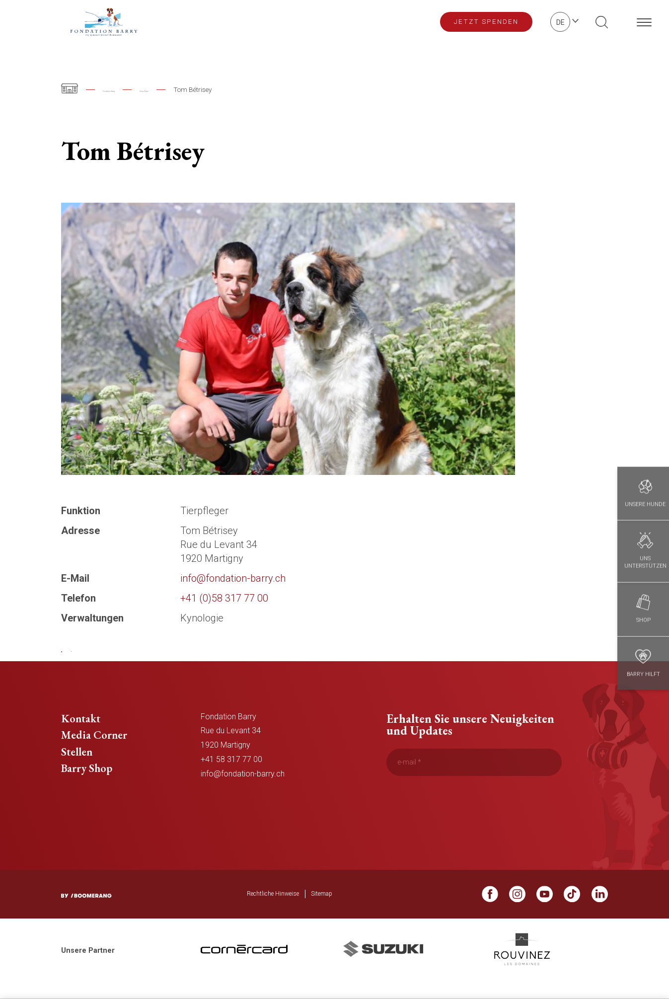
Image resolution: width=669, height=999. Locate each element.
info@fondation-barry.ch (243, 789)
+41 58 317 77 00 (231, 775)
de (560, 22)
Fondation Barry (127, 89)
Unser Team (194, 89)
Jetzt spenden (486, 21)
